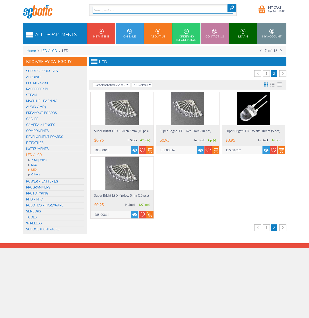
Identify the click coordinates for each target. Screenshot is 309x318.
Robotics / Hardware (44, 205)
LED (32, 170)
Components (37, 131)
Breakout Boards (41, 113)
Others (34, 175)
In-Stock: (132, 140)
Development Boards (44, 137)
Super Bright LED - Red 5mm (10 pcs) (185, 131)
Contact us (214, 33)
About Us (158, 33)
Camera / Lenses (40, 125)
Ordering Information (186, 35)
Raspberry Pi (37, 89)
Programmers (38, 187)
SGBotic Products (42, 71)
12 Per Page (142, 84)
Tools (31, 217)
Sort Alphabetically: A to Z (112, 84)
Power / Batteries (42, 181)
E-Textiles (35, 143)
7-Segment (37, 160)
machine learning (41, 101)
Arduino (33, 77)
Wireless (34, 223)
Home (31, 50)
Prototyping (37, 193)
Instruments (37, 149)
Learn (243, 33)
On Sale (129, 33)
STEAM (31, 95)
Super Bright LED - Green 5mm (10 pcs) (121, 131)
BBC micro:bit (37, 83)
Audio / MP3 (36, 107)
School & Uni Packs (43, 229)
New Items (101, 33)
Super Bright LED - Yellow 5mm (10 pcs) (121, 195)
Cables (32, 119)
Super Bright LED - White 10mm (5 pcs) (252, 131)
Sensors (33, 211)
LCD (32, 165)
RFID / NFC (34, 199)
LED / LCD (49, 50)
